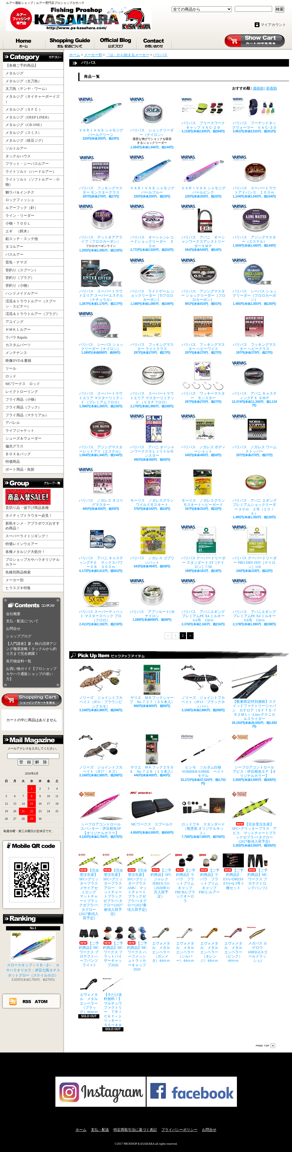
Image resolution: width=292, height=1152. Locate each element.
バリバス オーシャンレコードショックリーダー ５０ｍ (152, 226)
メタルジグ (14, 73)
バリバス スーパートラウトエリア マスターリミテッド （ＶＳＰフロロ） (152, 382)
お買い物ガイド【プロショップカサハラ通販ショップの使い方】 (31, 674)
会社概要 (13, 614)
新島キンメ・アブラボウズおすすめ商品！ (32, 526)
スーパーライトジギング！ (27, 536)
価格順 (258, 88)
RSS (27, 1001)
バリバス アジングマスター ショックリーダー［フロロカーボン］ (203, 280)
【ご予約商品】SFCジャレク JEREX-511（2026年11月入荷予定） (161, 876)
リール (10, 368)
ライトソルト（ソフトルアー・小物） (32, 182)
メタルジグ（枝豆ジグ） (25, 140)
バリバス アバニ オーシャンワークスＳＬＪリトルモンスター (152, 436)
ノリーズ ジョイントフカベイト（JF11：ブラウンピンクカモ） (100, 687)
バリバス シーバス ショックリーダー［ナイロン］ (100, 331)
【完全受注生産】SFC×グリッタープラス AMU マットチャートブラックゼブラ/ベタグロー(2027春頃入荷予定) (137, 883)
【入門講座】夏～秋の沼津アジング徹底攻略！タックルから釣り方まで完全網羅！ (31, 649)
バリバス (160, 55)
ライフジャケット (19, 430)
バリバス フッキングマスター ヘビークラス (254, 331)
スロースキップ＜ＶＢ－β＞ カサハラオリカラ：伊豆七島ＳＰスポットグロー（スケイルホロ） (33, 954)
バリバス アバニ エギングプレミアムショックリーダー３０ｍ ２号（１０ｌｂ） (254, 492)
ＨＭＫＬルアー (18, 329)
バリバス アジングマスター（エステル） (254, 224)
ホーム (24, 41)
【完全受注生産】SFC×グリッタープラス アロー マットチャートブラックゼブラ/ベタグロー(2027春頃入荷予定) (112, 885)
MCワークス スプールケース (152, 811)
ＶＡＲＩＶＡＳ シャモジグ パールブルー (152, 174)
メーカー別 (14, 580)
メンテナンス (16, 353)
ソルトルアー (16, 148)
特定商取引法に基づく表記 (135, 1130)
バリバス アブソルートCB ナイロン (152, 598)
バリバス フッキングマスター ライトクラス (152, 331)
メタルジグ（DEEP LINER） (28, 117)
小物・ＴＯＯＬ (18, 223)
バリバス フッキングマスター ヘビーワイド (203, 331)
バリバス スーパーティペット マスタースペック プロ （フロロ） (100, 601)
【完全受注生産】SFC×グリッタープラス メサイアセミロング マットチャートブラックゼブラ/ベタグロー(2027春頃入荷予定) (88, 887)
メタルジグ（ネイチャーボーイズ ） (32, 99)
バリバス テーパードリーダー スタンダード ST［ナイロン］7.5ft (203, 547)
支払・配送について (70, 41)
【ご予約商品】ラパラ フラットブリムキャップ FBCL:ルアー (209, 874)
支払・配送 (100, 1130)
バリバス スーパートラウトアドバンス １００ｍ (254, 174)
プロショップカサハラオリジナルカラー (32, 562)
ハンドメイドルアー (21, 293)
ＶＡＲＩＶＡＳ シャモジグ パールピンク (203, 174)
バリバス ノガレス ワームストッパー (254, 433)
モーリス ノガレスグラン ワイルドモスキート (152, 487)
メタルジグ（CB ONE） (24, 125)
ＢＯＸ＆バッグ (18, 454)
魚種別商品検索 (18, 572)
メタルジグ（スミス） (23, 133)
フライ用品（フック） (23, 407)
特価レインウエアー (21, 544)
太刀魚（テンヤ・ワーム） (27, 89)
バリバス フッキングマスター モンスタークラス (100, 174)
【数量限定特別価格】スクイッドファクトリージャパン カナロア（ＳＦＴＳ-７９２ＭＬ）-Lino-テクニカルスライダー (254, 693)
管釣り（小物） (18, 285)
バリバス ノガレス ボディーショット (203, 433)
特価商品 (12, 461)
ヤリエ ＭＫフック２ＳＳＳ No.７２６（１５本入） (152, 754)
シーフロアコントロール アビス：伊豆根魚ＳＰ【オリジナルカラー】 (254, 756)
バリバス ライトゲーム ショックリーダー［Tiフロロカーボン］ (152, 280)
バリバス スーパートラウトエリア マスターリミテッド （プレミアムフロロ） (100, 382)
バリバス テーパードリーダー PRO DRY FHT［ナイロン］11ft (254, 547)
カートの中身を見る (32, 700)
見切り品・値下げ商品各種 (28, 499)
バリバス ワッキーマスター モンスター (203, 380)
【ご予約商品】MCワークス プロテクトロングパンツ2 (257, 872)
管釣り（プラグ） (19, 278)
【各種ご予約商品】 (21, 65)
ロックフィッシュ (19, 200)
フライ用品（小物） (21, 399)
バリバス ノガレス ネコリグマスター (100, 487)
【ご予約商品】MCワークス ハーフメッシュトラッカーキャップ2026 (137, 949)
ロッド (10, 376)
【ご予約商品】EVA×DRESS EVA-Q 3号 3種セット (233, 872)
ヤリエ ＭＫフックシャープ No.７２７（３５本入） (152, 684)
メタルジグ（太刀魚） (23, 81)
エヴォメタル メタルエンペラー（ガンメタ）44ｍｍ (161, 944)
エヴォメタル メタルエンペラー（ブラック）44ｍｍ (88, 996)
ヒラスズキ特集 (18, 588)
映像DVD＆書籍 (18, 360)
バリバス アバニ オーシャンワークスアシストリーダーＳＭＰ (203, 226)
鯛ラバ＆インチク (19, 192)
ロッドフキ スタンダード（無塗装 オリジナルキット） (203, 813)
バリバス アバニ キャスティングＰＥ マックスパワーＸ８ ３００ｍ (100, 547)
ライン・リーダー (19, 215)
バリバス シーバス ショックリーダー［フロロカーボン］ (254, 280)
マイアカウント (273, 25)
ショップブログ (116, 41)
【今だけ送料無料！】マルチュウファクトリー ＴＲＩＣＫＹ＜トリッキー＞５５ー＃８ (112, 1002)
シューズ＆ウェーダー (23, 438)
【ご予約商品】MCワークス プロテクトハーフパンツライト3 (88, 946)
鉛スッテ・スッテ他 (21, 239)
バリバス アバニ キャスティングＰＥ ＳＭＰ (254, 380)
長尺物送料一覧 (18, 661)
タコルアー (14, 247)
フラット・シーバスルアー (27, 164)
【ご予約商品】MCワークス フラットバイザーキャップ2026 (112, 946)
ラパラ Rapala (16, 337)
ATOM (41, 1001)
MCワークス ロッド (22, 384)
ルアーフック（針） (21, 208)
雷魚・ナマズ (16, 262)
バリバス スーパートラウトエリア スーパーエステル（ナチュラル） (100, 280)
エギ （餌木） (18, 231)
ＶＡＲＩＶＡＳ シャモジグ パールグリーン (100, 117)
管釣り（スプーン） (21, 270)
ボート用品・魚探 (19, 469)
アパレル (12, 423)
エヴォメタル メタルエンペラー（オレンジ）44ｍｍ (209, 944)
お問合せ (154, 41)
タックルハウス (18, 156)
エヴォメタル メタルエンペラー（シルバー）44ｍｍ (185, 944)
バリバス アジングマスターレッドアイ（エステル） (100, 433)
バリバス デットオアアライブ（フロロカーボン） (100, 224)
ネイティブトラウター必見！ (28, 515)
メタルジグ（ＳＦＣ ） (23, 109)
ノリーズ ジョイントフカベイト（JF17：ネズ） (100, 754)
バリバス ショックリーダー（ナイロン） (152, 117)
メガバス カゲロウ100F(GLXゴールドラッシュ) (257, 944)
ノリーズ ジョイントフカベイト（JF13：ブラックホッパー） (203, 687)
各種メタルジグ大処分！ (25, 552)
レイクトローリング (21, 392)
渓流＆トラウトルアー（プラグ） (32, 314)
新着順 (271, 88)
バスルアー (14, 254)
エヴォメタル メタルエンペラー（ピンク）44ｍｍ (233, 944)
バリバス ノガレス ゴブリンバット (152, 544)
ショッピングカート (255, 41)
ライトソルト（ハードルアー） (30, 171)
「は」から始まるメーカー (127, 55)
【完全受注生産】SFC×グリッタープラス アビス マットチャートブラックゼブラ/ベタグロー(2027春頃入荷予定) (254, 817)
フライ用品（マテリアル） (27, 415)
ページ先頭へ (265, 1045)
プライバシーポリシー (179, 1130)
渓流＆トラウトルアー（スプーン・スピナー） (30, 303)
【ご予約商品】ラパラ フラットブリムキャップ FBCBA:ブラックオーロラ (185, 878)
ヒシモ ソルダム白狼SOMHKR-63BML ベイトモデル (203, 756)
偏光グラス (14, 446)
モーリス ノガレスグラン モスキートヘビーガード (203, 487)
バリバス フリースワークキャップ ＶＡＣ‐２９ (203, 113)
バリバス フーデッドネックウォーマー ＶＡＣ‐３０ (254, 113)
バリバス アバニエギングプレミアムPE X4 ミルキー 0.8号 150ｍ (254, 601)
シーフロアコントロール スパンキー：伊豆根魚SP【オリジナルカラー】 (100, 813)
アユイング (14, 322)
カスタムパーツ (18, 345)
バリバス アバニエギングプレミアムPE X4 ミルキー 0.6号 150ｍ (203, 601)
